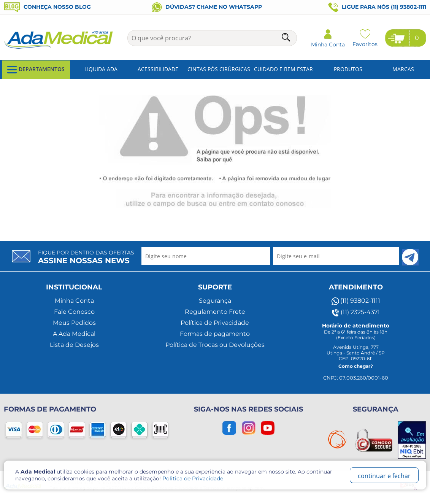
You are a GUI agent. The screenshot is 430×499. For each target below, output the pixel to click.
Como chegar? (355, 366)
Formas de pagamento (215, 333)
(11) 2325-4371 (356, 312)
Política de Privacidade (215, 322)
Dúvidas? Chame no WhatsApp (207, 6)
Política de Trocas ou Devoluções (215, 344)
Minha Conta (74, 300)
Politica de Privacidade (192, 478)
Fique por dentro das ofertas (86, 257)
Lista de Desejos (74, 344)
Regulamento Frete (215, 311)
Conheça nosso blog (47, 6)
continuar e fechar (384, 476)
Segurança (215, 300)
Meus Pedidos (74, 322)
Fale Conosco (74, 311)
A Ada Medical (74, 333)
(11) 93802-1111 (356, 301)
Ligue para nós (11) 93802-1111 (377, 7)
